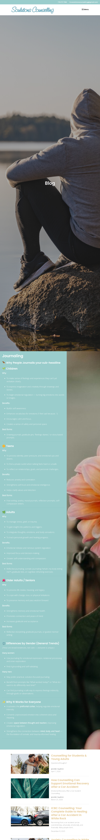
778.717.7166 (62, 2)
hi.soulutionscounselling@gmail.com (84, 2)
